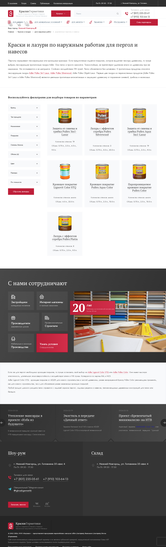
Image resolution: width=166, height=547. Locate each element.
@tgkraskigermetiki (22, 485)
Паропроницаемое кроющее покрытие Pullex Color (140, 180)
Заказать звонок (18, 499)
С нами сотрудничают (37, 276)
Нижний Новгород (27, 27)
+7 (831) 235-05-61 (139, 12)
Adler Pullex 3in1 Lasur (39, 66)
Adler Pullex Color (127, 365)
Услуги (23, 3)
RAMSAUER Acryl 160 (145, 421)
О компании (12, 3)
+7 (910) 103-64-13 (140, 16)
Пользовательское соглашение (19, 541)
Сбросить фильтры (21, 185)
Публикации (45, 3)
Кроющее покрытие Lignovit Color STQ (65, 179)
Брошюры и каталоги (70, 541)
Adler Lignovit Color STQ (103, 365)
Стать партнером (144, 22)
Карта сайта (86, 541)
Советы (33, 3)
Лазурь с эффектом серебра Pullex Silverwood (102, 125)
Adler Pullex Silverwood (60, 66)
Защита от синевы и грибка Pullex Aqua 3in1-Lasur (139, 125)
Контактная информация (63, 3)
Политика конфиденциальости (46, 541)
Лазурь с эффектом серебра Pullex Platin (65, 231)
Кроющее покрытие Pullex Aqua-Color (102, 179)
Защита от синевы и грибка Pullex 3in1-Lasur (65, 125)
